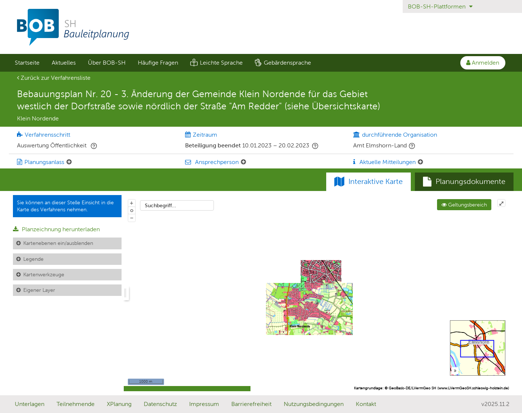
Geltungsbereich (464, 205)
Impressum (204, 404)
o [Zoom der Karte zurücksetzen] (131, 210)
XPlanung (119, 404)
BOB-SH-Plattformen (440, 6)
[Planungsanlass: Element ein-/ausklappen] (69, 162)
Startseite (27, 62)
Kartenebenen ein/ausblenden (58, 243)
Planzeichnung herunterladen (56, 229)
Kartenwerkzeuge (43, 274)
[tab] (464, 182)
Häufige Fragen (158, 62)
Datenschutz (160, 404)
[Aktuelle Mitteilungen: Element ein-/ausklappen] (420, 162)
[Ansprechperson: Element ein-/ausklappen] (243, 162)
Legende (33, 259)
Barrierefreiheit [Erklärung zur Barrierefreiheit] (251, 404)
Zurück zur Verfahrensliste (54, 78)
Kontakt (366, 404)
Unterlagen (29, 404)
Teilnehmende (76, 404)
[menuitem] (27, 63)
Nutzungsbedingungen (314, 404)
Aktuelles (64, 62)
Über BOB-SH (107, 62)
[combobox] (177, 205)
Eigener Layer (39, 290)
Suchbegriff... (160, 205)
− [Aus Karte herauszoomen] (131, 218)
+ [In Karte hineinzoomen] (131, 203)
